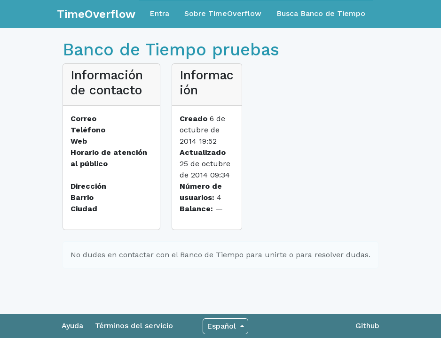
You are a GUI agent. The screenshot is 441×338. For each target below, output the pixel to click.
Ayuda (72, 325)
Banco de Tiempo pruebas (171, 49)
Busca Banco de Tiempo (320, 13)
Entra (159, 13)
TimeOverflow (96, 14)
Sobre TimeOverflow (222, 13)
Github (367, 325)
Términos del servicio (134, 325)
